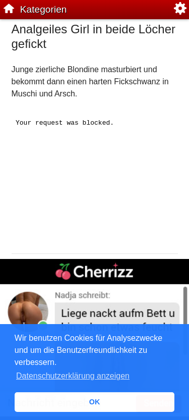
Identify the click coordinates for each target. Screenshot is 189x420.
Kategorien (43, 9)
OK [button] (94, 402)
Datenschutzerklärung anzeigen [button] (73, 376)
